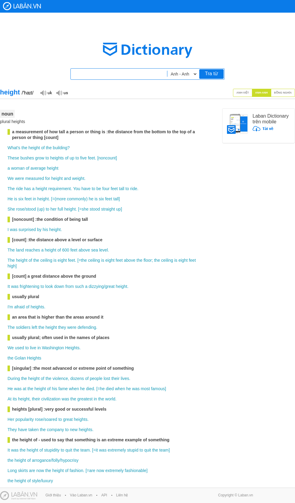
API (104, 495)
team (85, 450)
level (103, 250)
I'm (10, 306)
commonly (76, 198)
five (83, 158)
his (45, 229)
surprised (27, 229)
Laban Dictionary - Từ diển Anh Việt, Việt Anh (22, 6)
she (85, 209)
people (96, 378)
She (11, 209)
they (62, 327)
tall (121, 188)
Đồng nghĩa (283, 92)
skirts (23, 470)
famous (158, 388)
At (9, 399)
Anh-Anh (261, 92)
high (11, 266)
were (19, 178)
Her (11, 419)
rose (20, 209)
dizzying (96, 286)
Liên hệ (122, 495)
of (43, 147)
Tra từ (211, 73)
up (72, 158)
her (53, 209)
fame (63, 388)
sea (94, 250)
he (91, 198)
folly (56, 460)
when (74, 388)
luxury (47, 480)
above (84, 250)
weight (78, 178)
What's (14, 147)
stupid (132, 450)
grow (39, 158)
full (60, 209)
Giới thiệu (53, 495)
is (15, 198)
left (34, 327)
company (55, 429)
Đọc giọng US (62, 92)
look (49, 286)
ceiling (46, 260)
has (27, 188)
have (85, 188)
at (24, 388)
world (110, 399)
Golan (20, 358)
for (47, 178)
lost (107, 378)
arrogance (41, 460)
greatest (85, 399)
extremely (117, 450)
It (9, 286)
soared (50, 419)
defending (87, 327)
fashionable (136, 470)
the (24, 147)
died (90, 388)
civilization (51, 399)
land (20, 250)
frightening (29, 286)
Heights (72, 347)
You (76, 188)
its (15, 399)
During (14, 378)
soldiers (23, 327)
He (10, 198)
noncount (107, 158)
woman (18, 168)
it (97, 450)
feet (91, 158)
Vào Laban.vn (81, 495)
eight (62, 260)
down (59, 286)
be (98, 188)
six (20, 198)
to (47, 158)
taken (33, 429)
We (11, 178)
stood (31, 209)
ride (19, 188)
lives (125, 378)
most (145, 388)
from (69, 286)
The (11, 188)
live (33, 347)
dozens (77, 378)
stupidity (51, 450)
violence (60, 378)
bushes (27, 158)
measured (34, 178)
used (19, 347)
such (79, 286)
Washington (53, 347)
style (36, 480)
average (38, 168)
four (106, 188)
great (110, 286)
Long (12, 470)
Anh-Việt (242, 92)
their (115, 378)
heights (57, 158)
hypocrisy (70, 460)
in (34, 198)
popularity (24, 419)
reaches (32, 250)
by (39, 229)
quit (68, 450)
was (13, 229)
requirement (59, 188)
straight (108, 209)
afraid (19, 306)
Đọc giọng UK (46, 92)
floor (148, 260)
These (13, 158)
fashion (76, 470)
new (74, 429)
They (12, 429)
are (32, 470)
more (61, 198)
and (67, 178)
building (60, 147)
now (40, 470)
